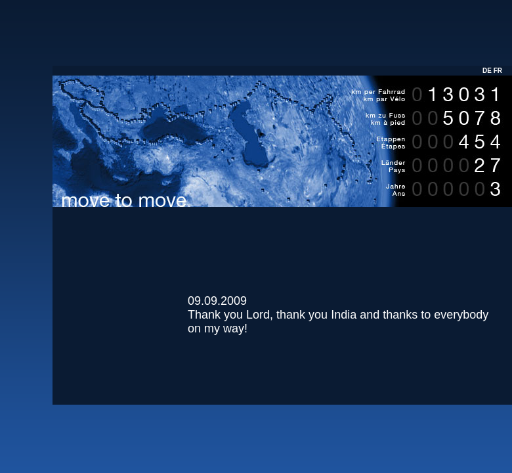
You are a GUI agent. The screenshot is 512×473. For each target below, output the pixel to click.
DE (487, 70)
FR (498, 70)
